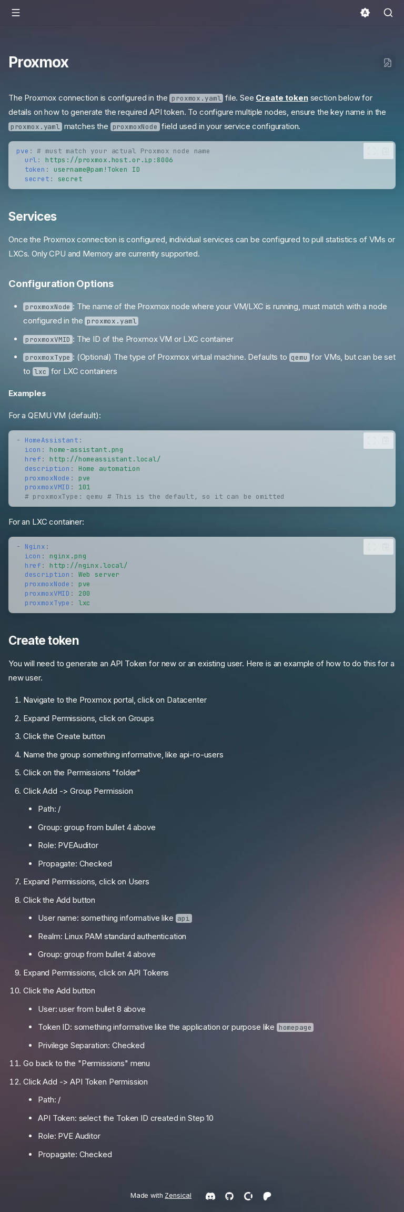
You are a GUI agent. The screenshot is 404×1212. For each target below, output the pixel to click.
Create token (282, 98)
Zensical (178, 1195)
